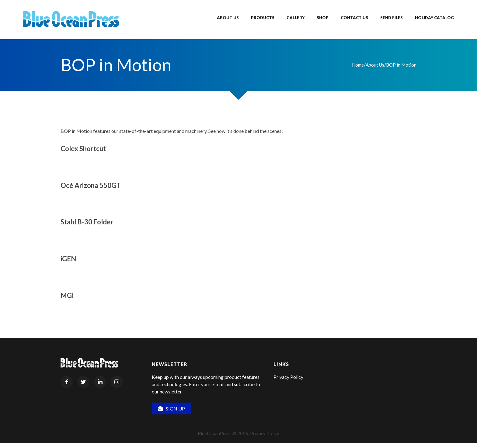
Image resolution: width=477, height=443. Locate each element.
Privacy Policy (288, 377)
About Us (228, 17)
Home (358, 64)
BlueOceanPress (215, 433)
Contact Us (354, 17)
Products (262, 17)
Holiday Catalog (434, 17)
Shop (323, 17)
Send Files (391, 17)
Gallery (296, 17)
